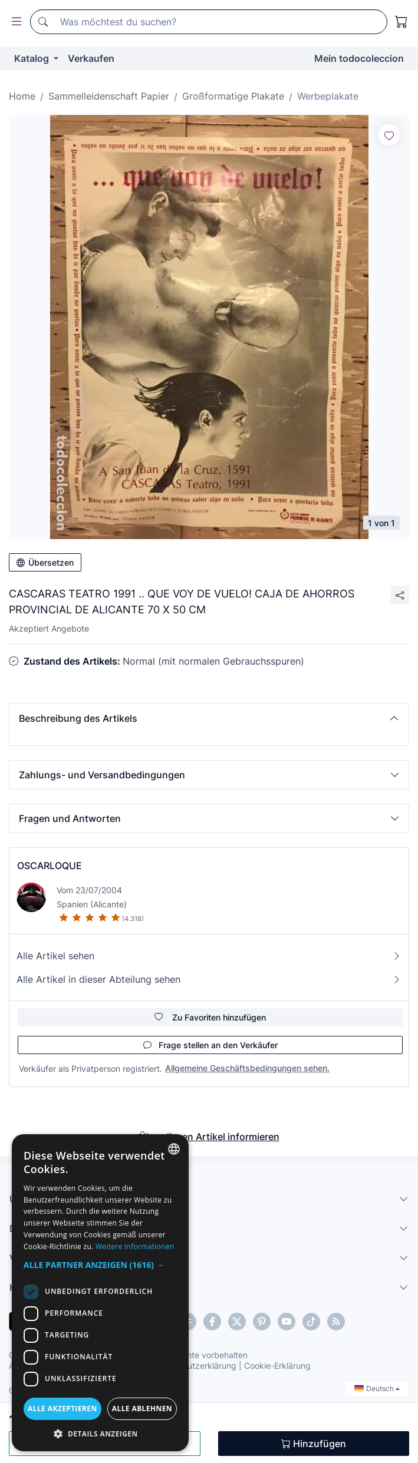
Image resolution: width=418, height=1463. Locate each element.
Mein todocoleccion (359, 58)
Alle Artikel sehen (209, 956)
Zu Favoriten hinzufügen (210, 1017)
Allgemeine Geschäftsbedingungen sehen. (247, 1068)
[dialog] (100, 1292)
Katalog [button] (32, 58)
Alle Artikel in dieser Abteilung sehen (209, 979)
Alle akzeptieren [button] (62, 1408)
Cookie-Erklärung (277, 1365)
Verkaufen (91, 58)
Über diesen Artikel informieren (209, 1136)
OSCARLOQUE (49, 865)
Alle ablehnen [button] (142, 1408)
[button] (209, 718)
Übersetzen (45, 562)
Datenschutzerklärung (193, 1365)
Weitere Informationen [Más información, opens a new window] (135, 1246)
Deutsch (377, 1388)
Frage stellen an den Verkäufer (210, 1045)
